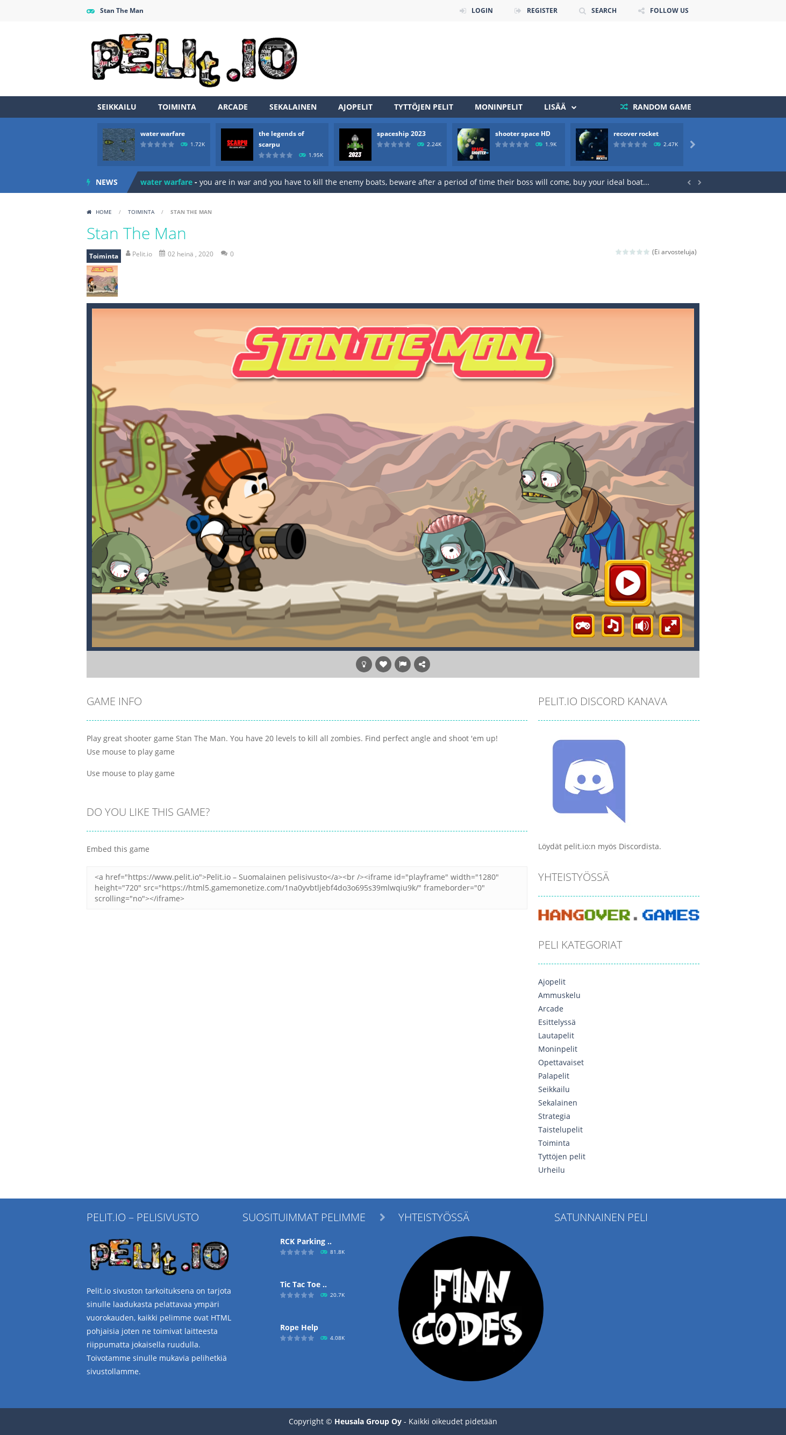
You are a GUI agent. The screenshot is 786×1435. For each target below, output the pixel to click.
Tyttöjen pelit (423, 107)
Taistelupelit (560, 1129)
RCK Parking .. (306, 1241)
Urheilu (551, 1170)
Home (103, 212)
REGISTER (542, 10)
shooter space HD (523, 133)
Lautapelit (556, 1035)
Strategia (554, 1116)
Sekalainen (293, 107)
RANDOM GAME (661, 107)
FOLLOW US (669, 10)
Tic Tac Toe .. (303, 1284)
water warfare (162, 133)
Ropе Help (299, 1327)
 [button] (403, 664)
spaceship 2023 (401, 133)
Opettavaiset (561, 1062)
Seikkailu (117, 107)
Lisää (555, 107)
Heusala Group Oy (368, 1421)
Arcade (233, 107)
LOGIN (482, 10)
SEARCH (604, 10)
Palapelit (553, 1076)
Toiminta (177, 107)
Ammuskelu (559, 995)
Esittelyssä (557, 1022)
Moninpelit (499, 107)
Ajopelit (355, 107)
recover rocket (636, 133)
